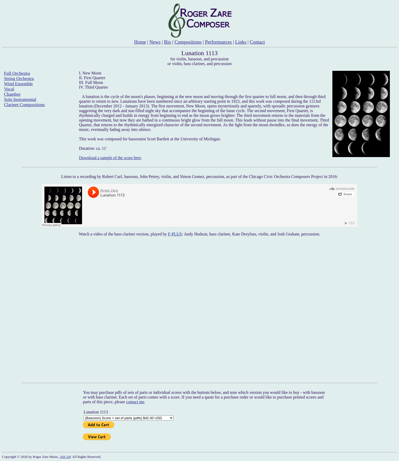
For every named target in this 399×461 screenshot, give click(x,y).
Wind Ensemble (18, 83)
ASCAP (65, 457)
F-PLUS (175, 234)
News (155, 42)
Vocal (9, 89)
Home (140, 42)
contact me (135, 402)
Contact (257, 42)
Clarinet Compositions (24, 104)
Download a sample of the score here (110, 157)
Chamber (12, 94)
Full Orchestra (17, 73)
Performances (218, 42)
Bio (167, 42)
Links (240, 42)
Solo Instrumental (20, 99)
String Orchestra (19, 78)
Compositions (188, 42)
